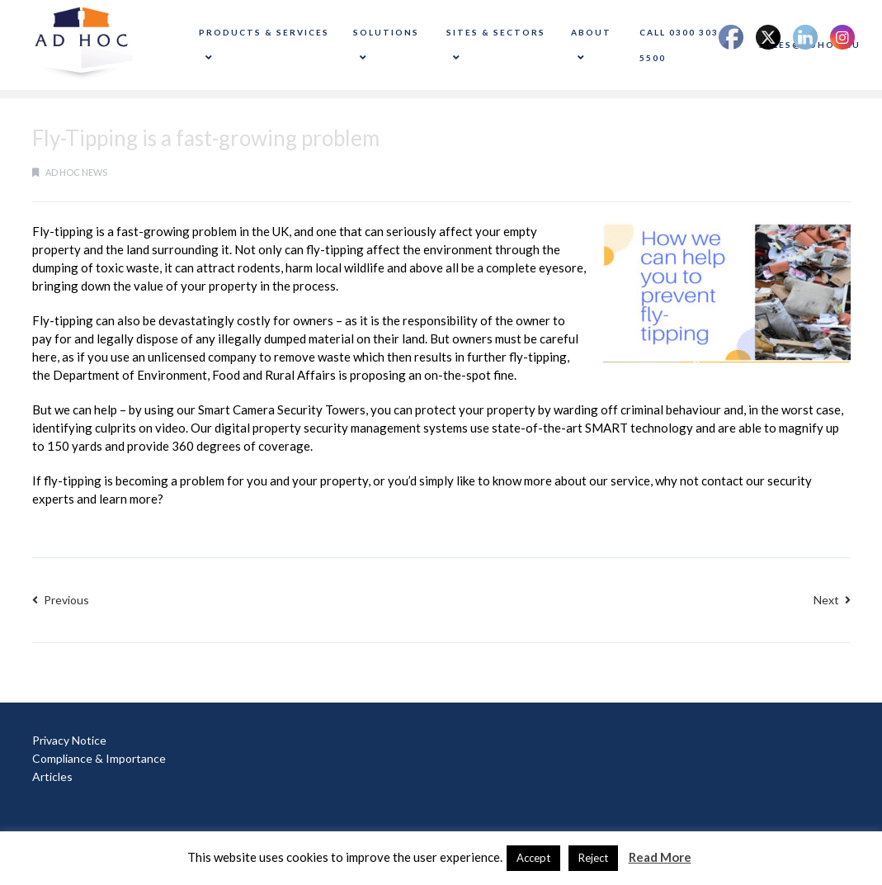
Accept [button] (533, 857)
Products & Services (264, 45)
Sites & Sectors (495, 45)
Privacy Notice (69, 740)
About (591, 45)
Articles (52, 776)
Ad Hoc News (76, 172)
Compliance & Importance (99, 758)
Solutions (386, 45)
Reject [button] (593, 857)
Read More (660, 857)
